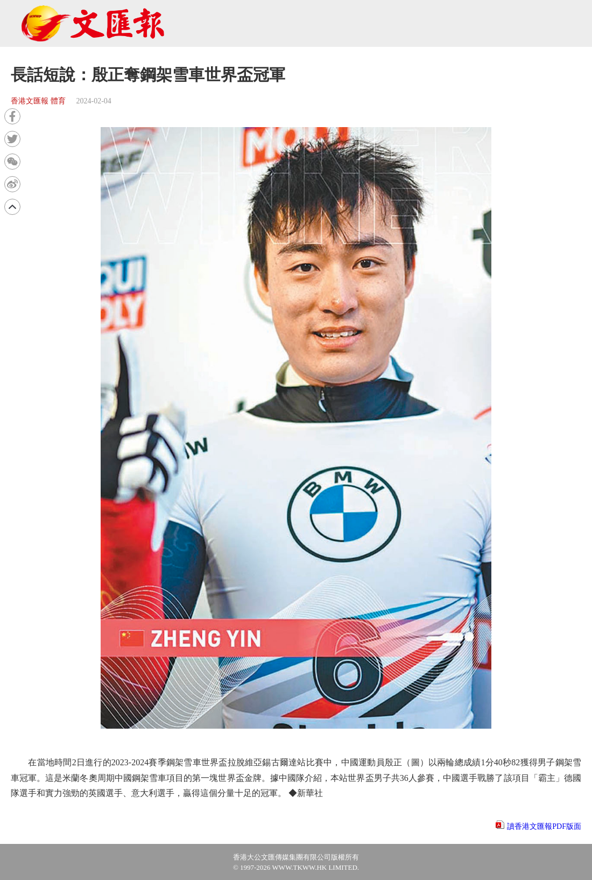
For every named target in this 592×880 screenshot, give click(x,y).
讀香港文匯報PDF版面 (544, 826)
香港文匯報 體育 (38, 101)
